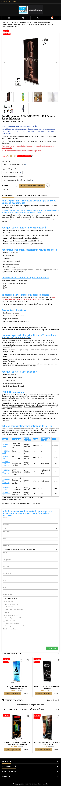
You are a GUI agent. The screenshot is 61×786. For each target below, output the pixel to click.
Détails (26, 693)
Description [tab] (8, 196)
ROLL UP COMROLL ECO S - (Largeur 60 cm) (17, 687)
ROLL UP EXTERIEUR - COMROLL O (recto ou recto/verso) (17, 743)
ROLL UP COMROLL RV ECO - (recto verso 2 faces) (47, 743)
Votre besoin (7, 594)
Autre (7, 612)
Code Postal (7, 574)
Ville (4, 581)
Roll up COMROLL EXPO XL (33, 407)
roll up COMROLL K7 (17, 405)
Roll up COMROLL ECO (39, 397)
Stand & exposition (11, 604)
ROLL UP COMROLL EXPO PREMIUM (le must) (47, 687)
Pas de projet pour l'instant (14, 626)
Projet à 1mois (10, 620)
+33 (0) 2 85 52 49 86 (9, 1)
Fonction (6, 546)
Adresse (6, 567)
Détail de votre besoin (10, 629)
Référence (5, 122)
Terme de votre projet (11, 615)
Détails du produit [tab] (26, 196)
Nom (5, 539)
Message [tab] (42, 196)
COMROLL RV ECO (6, 488)
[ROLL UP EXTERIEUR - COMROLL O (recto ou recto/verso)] (17, 715)
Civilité (6, 525)
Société (6, 518)
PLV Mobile (9, 607)
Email (5, 553)
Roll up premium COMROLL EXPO (38, 398)
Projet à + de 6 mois (12, 623)
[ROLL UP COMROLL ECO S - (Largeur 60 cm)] (17, 660)
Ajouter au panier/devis (32, 186)
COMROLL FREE (6, 452)
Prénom (6, 532)
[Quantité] (12, 186)
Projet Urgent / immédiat (14, 618)
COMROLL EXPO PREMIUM (6, 463)
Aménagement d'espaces (14, 609)
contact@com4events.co (11, 499)
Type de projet (8, 601)
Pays (4, 588)
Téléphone (7, 560)
